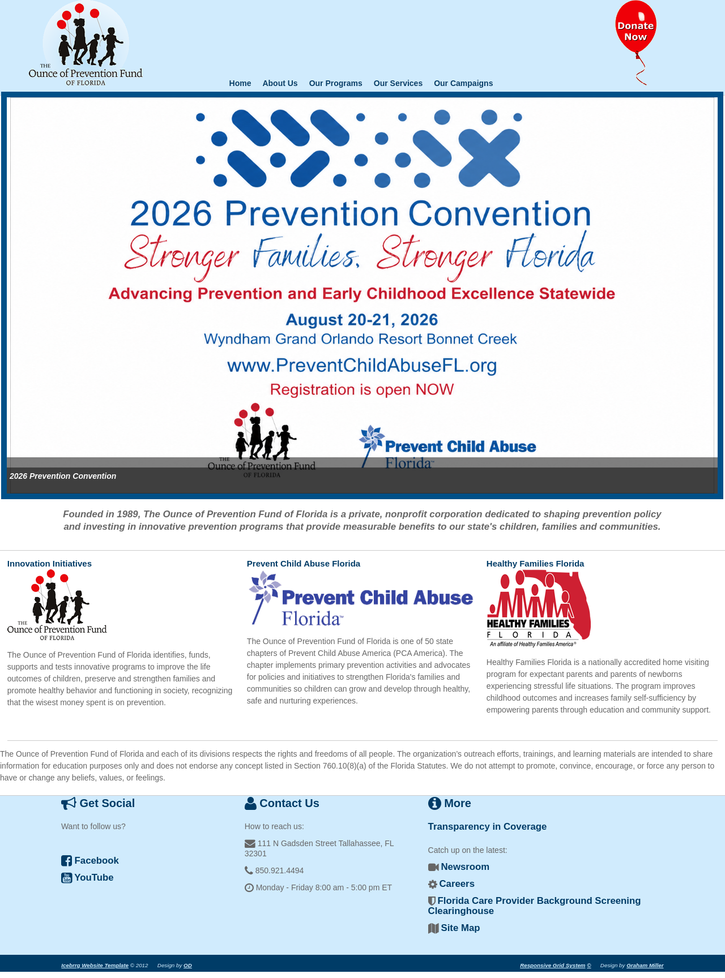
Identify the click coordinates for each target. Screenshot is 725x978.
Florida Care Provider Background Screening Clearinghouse (534, 905)
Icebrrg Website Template (95, 965)
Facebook (90, 860)
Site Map (460, 928)
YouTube (87, 877)
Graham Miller (644, 965)
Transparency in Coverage (487, 826)
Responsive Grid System (552, 965)
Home (240, 83)
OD (188, 965)
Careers (457, 883)
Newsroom (465, 866)
